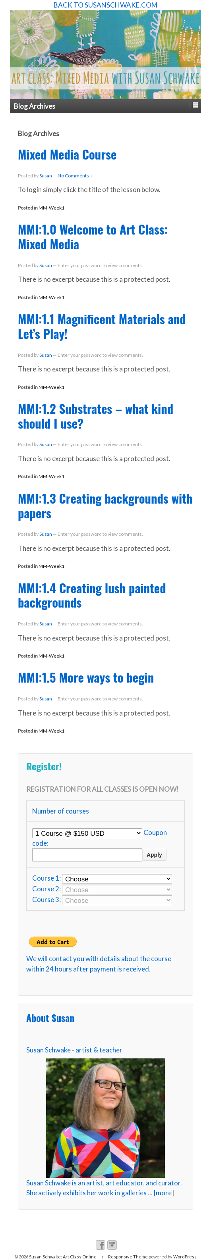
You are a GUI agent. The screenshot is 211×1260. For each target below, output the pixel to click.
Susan (45, 176)
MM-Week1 (51, 208)
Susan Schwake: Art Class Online (62, 1256)
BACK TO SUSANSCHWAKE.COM (105, 5)
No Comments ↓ (75, 176)
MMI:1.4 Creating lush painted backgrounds (92, 595)
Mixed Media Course (67, 154)
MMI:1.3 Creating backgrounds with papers (105, 505)
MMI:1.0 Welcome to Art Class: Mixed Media (93, 236)
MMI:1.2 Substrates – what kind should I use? (95, 415)
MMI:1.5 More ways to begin (86, 677)
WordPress (185, 1256)
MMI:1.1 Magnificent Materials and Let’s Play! (102, 326)
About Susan (50, 1017)
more (164, 1193)
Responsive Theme (128, 1256)
